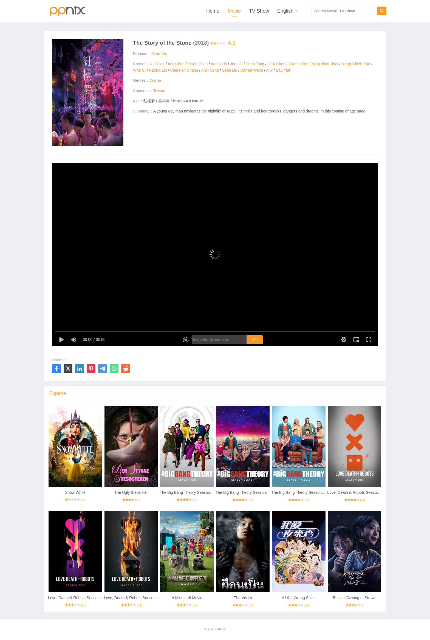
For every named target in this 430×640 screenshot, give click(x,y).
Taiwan (159, 91)
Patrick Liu (158, 70)
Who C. (139, 70)
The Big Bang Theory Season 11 (243, 492)
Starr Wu (159, 54)
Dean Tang (255, 64)
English (285, 11)
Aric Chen (176, 64)
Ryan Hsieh (298, 64)
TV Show (259, 11)
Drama (155, 80)
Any (269, 70)
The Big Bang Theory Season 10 (187, 492)
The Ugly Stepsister (131, 492)
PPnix (221, 629)
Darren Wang (251, 70)
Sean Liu (229, 70)
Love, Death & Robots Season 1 (354, 492)
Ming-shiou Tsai (325, 64)
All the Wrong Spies (299, 598)
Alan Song (210, 70)
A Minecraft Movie (187, 598)
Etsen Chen (198, 64)
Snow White (75, 492)
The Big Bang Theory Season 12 (299, 492)
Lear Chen (276, 64)
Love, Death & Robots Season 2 (75, 598)
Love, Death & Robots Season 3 (131, 598)
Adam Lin (219, 64)
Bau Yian (283, 70)
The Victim (243, 598)
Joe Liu (236, 64)
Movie (234, 11)
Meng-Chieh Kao (355, 64)
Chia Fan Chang (184, 70)
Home (212, 11)
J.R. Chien (156, 64)
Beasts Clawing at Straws (355, 598)
